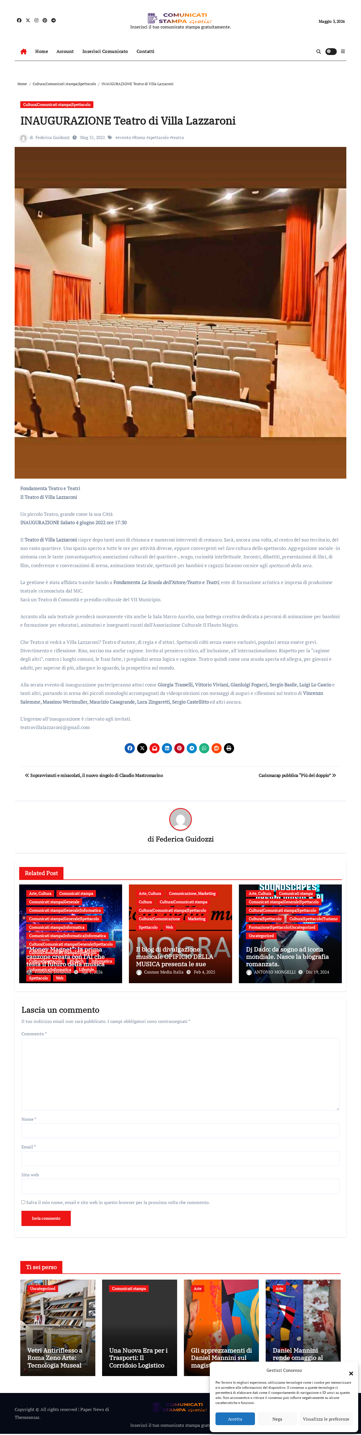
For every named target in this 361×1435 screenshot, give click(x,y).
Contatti (146, 51)
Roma (139, 137)
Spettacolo (38, 978)
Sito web (30, 1173)
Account (65, 51)
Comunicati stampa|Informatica (56, 927)
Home (41, 51)
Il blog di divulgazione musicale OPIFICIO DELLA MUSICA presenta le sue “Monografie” (174, 960)
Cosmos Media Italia (160, 972)
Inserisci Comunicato (105, 51)
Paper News (92, 1410)
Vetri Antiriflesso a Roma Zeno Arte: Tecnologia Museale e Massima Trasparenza (56, 1366)
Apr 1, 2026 (92, 972)
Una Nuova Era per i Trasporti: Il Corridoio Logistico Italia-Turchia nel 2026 (138, 1366)
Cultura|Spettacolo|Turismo (313, 918)
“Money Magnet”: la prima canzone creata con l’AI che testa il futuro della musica (65, 956)
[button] (348, 1370)
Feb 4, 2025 (204, 972)
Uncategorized (261, 935)
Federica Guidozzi (53, 137)
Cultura (145, 901)
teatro (178, 137)
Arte (197, 1287)
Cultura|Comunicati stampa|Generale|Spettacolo (71, 944)
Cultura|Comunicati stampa (183, 901)
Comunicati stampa (76, 893)
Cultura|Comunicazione (159, 918)
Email (28, 1146)
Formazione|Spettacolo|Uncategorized (282, 927)
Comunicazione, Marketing (192, 893)
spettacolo (159, 137)
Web (59, 978)
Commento (34, 1032)
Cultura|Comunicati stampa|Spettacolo (57, 104)
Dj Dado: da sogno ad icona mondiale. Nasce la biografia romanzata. (287, 956)
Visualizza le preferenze (326, 1419)
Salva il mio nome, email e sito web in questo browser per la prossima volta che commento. (118, 1201)
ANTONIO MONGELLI (271, 972)
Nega (277, 1419)
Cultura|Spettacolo (265, 918)
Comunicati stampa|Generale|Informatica (65, 910)
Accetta (235, 1419)
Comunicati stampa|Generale (54, 901)
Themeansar (27, 1419)
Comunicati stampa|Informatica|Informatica (67, 935)
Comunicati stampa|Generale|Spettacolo (64, 918)
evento (124, 137)
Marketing (196, 918)
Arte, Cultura (40, 893)
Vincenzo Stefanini (49, 972)
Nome (28, 1118)
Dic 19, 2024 (317, 972)
